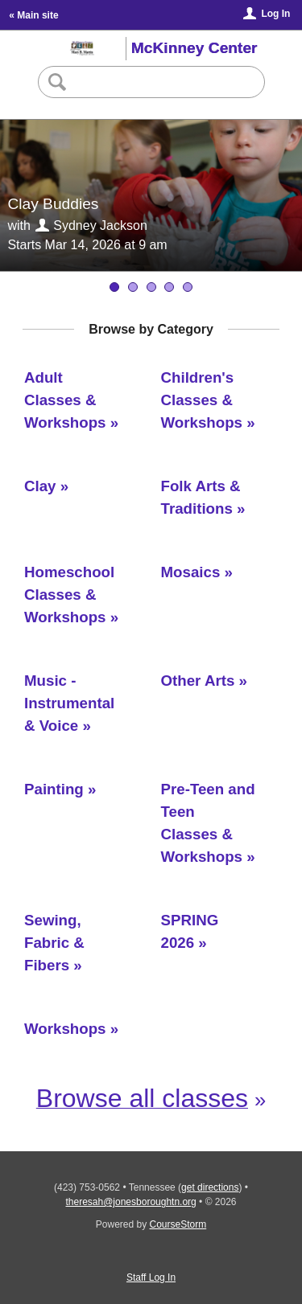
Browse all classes (142, 1098)
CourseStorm (178, 1224)
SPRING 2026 (190, 931)
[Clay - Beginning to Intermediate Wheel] (187, 287)
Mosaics (191, 572)
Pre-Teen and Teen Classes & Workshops (208, 823)
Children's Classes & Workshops (202, 400)
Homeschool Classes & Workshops (69, 594)
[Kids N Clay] (151, 287)
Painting (54, 789)
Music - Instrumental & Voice (69, 703)
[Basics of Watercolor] (169, 287)
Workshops (65, 1028)
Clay (40, 486)
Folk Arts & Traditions (201, 497)
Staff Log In (151, 1277)
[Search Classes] (150, 82)
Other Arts (198, 680)
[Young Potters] (114, 287)
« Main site (33, 15)
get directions (209, 1187)
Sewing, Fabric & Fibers (54, 943)
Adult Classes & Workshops (65, 400)
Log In (275, 13)
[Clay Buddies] (133, 287)
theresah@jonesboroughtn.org (130, 1202)
